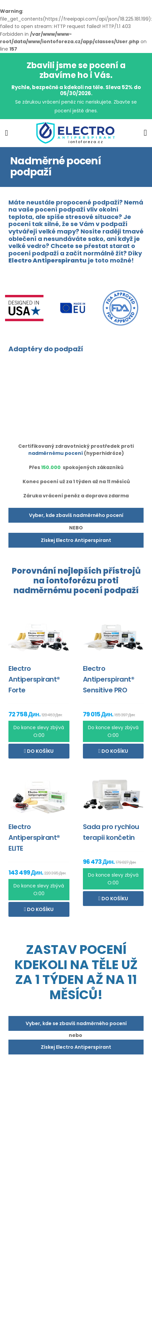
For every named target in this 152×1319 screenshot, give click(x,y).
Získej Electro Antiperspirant (76, 540)
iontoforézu (71, 580)
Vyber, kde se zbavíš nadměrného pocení (76, 1023)
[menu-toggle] (6, 133)
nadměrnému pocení (55, 453)
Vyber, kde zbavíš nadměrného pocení (76, 515)
